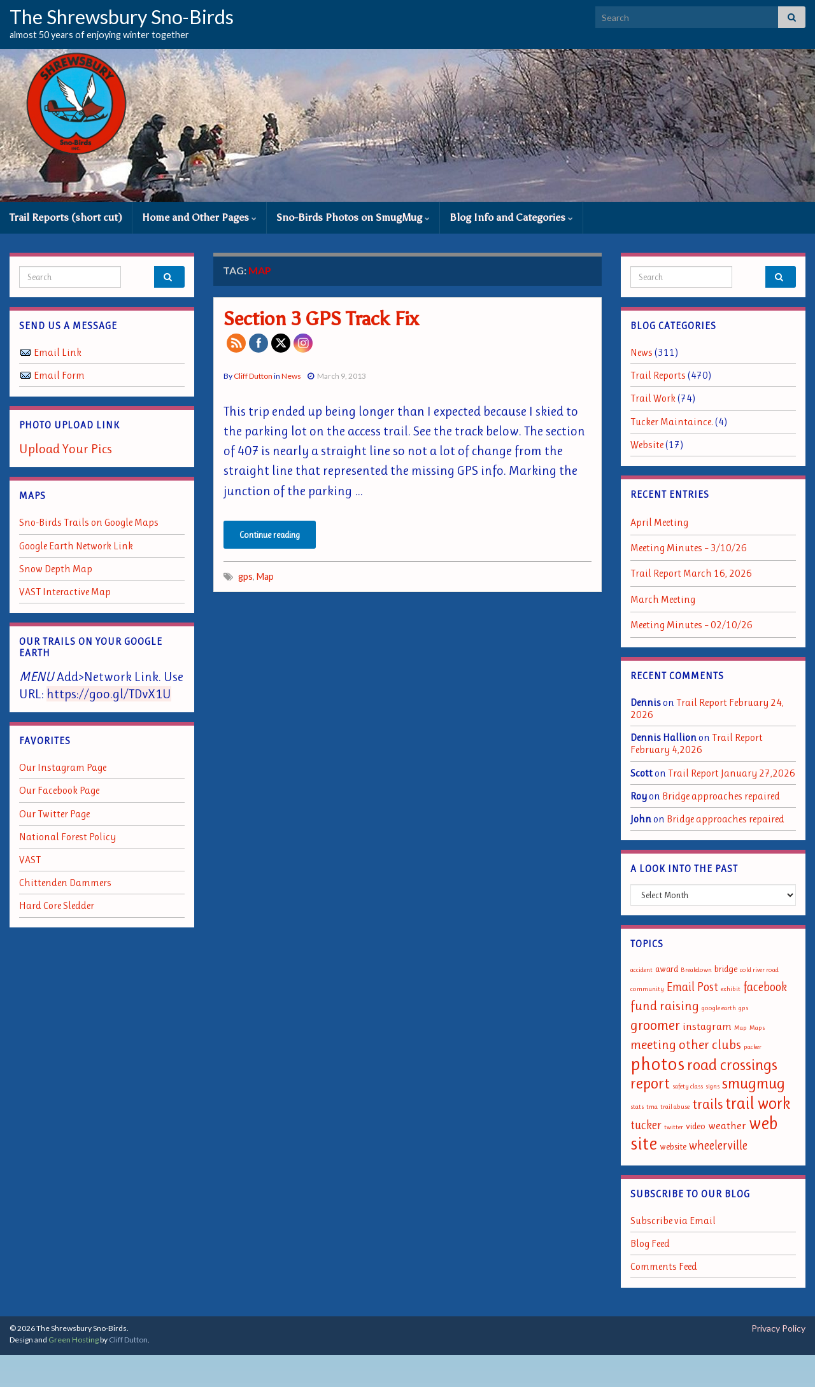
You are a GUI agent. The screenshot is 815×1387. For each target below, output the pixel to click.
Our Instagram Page (62, 767)
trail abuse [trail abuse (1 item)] (675, 1106)
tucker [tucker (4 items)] (646, 1125)
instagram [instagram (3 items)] (707, 1026)
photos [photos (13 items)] (657, 1063)
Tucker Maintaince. (671, 422)
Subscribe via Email (673, 1221)
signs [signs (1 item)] (712, 1086)
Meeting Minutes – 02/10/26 (691, 625)
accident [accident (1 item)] (641, 970)
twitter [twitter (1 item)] (673, 1127)
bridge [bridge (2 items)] (725, 969)
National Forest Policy (67, 837)
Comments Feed (663, 1266)
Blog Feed (650, 1243)
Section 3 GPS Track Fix (321, 318)
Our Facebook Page (59, 790)
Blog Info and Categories (511, 217)
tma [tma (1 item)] (652, 1106)
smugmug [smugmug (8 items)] (753, 1083)
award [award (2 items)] (666, 969)
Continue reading (269, 535)
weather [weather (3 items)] (727, 1125)
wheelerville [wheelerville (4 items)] (718, 1145)
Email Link (58, 352)
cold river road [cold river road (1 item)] (759, 970)
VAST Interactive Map (65, 592)
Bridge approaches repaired (721, 796)
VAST (30, 860)
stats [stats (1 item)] (637, 1106)
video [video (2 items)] (695, 1126)
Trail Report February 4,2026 (696, 743)
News (291, 376)
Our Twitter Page (54, 814)
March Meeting (662, 599)
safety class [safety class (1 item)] (687, 1086)
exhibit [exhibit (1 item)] (731, 989)
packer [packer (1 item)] (753, 1047)
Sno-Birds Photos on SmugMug (353, 217)
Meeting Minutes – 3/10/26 (688, 548)
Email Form (59, 375)
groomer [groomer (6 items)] (655, 1025)
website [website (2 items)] (673, 1146)
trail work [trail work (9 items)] (757, 1103)
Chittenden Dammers (65, 883)
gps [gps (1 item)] (743, 1008)
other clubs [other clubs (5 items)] (710, 1044)
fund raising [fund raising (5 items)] (664, 1005)
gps (245, 576)
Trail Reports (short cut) (66, 217)
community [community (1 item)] (647, 989)
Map (265, 576)
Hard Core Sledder (56, 905)
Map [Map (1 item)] (740, 1028)
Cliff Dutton (253, 376)
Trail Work (653, 398)
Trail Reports (658, 375)
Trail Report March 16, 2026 (691, 573)
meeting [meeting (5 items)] (653, 1044)
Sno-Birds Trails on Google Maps (89, 522)
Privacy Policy (778, 1328)
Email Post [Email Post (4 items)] (692, 987)
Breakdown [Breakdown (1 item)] (696, 970)
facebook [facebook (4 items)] (765, 987)
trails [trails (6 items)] (707, 1103)
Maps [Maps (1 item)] (757, 1028)
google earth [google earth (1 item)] (719, 1008)
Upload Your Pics (65, 448)
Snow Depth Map (55, 569)
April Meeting (659, 522)
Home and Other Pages (199, 217)
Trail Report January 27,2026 (731, 773)
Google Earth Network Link (76, 546)
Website (646, 445)
